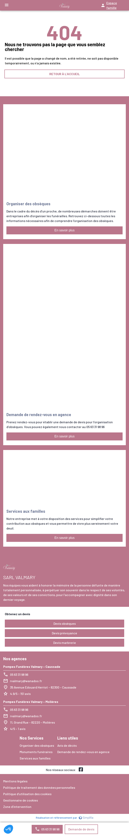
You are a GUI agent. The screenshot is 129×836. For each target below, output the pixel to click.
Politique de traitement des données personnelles (39, 787)
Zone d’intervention (17, 806)
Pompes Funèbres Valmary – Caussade (31, 666)
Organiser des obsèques (37, 745)
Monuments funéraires (36, 752)
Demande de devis (81, 829)
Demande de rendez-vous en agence (83, 752)
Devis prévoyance (64, 633)
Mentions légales (15, 781)
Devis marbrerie (64, 642)
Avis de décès (67, 745)
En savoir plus (64, 230)
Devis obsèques (64, 623)
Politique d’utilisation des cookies (27, 794)
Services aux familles (35, 758)
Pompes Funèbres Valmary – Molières (30, 701)
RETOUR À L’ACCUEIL (64, 74)
